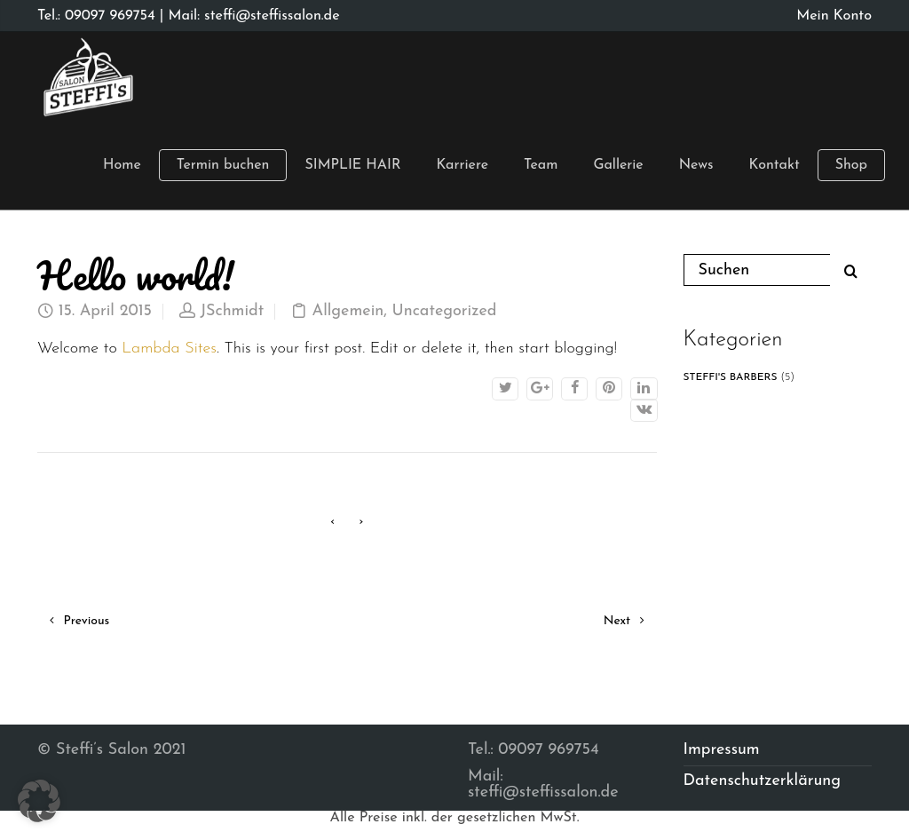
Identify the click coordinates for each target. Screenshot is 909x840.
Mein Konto (834, 16)
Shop (851, 165)
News (696, 165)
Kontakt (774, 165)
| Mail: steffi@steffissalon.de (247, 16)
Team (540, 165)
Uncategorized (444, 311)
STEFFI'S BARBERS (731, 377)
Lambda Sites (169, 348)
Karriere (462, 165)
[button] (39, 801)
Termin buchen (223, 165)
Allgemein (348, 311)
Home (122, 165)
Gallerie (618, 165)
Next (624, 621)
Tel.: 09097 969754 (96, 16)
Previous (79, 621)
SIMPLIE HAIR (352, 165)
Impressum (722, 749)
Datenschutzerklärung (763, 781)
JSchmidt (232, 311)
